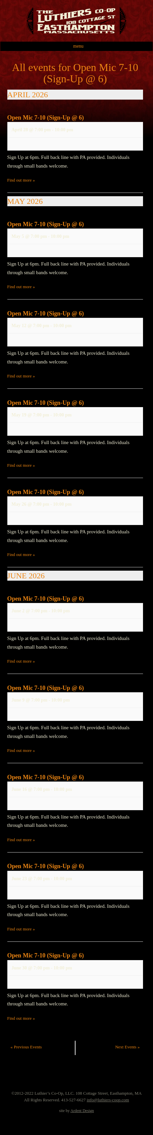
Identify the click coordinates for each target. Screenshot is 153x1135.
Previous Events (26, 1047)
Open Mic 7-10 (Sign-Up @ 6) (45, 117)
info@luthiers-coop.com (108, 1099)
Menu (78, 46)
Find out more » (21, 180)
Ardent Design (82, 1110)
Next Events (127, 1047)
